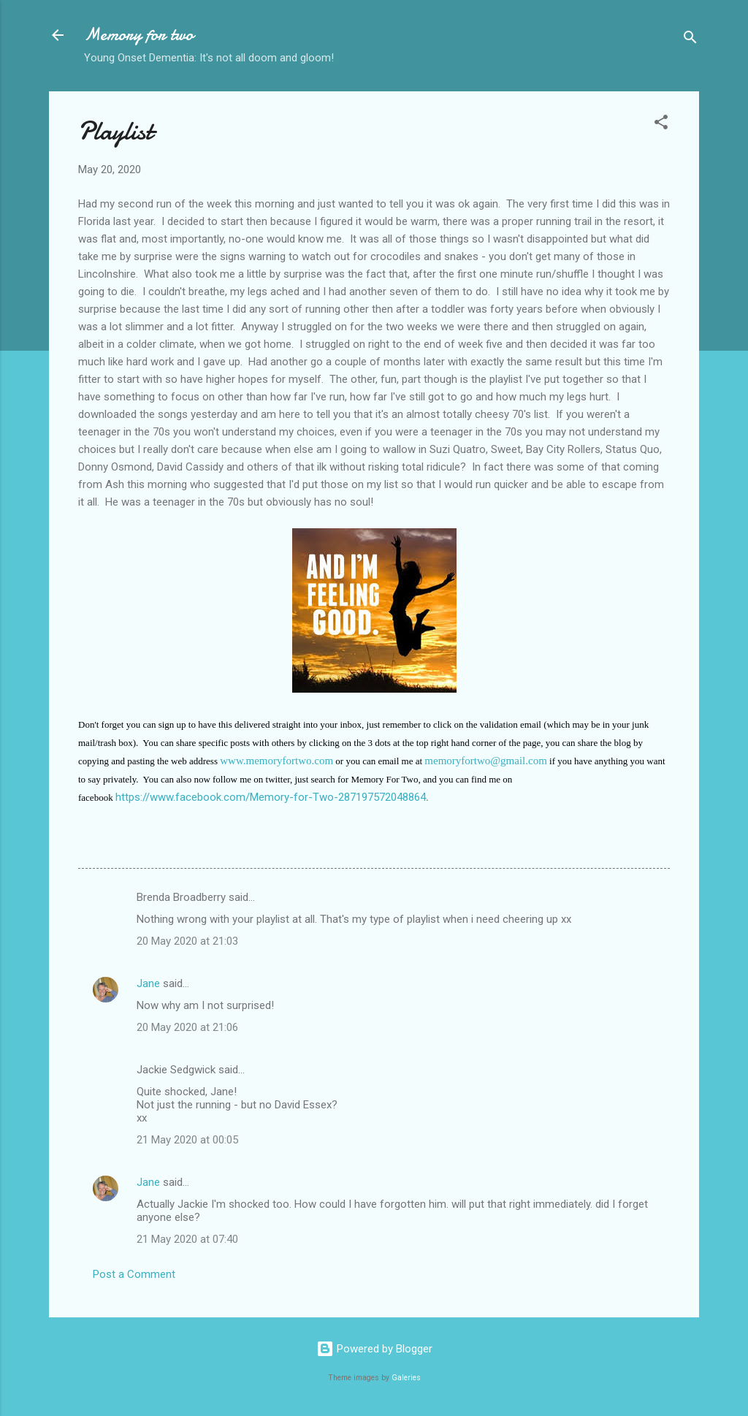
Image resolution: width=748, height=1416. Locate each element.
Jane (148, 983)
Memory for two (139, 35)
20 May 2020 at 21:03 (187, 941)
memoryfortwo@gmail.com (485, 760)
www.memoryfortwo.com (276, 760)
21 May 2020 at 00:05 (187, 1139)
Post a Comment (134, 1274)
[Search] (690, 40)
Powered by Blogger (374, 1348)
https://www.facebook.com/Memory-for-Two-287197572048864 (270, 797)
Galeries (406, 1377)
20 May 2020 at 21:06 (187, 1027)
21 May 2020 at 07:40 (187, 1239)
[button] (661, 124)
